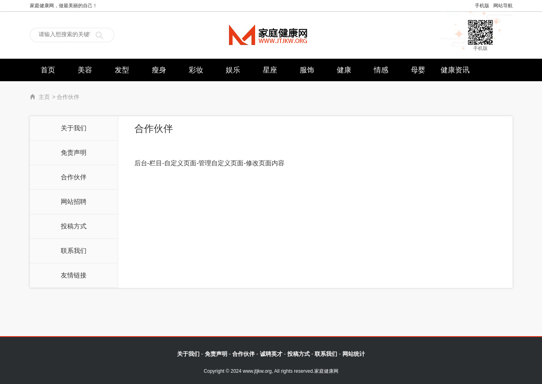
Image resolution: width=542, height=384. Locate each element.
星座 (270, 70)
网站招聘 (74, 201)
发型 (122, 70)
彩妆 (196, 70)
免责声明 (74, 152)
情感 (381, 70)
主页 (44, 97)
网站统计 (353, 354)
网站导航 (503, 5)
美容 (85, 70)
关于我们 (74, 128)
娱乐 (233, 70)
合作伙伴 (74, 177)
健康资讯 (455, 70)
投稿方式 (74, 226)
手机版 (482, 5)
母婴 (418, 70)
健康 (344, 70)
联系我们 (74, 250)
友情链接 (74, 275)
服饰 (307, 70)
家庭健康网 (271, 35)
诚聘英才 (271, 354)
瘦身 (159, 70)
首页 (48, 70)
